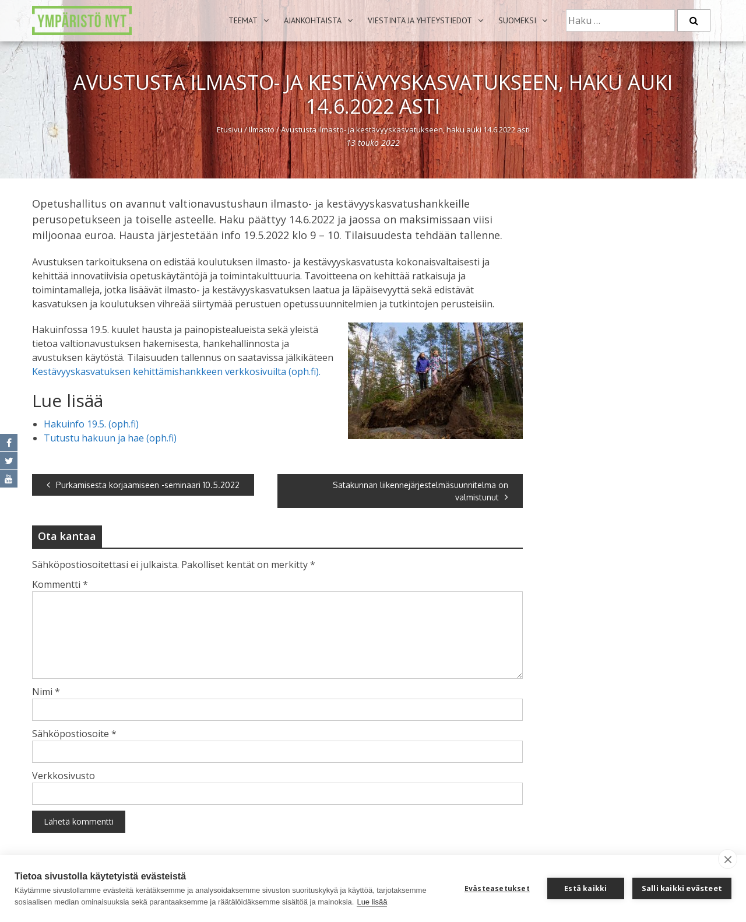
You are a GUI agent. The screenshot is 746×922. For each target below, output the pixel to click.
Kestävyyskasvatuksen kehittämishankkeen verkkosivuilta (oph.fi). (176, 371)
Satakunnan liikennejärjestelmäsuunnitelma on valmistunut (420, 491)
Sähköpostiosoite (74, 733)
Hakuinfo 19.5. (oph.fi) (91, 424)
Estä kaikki (585, 888)
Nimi (46, 691)
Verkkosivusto (63, 775)
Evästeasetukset (497, 888)
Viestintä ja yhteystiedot (420, 20)
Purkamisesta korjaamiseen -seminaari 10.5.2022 (143, 485)
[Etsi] (693, 20)
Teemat (243, 20)
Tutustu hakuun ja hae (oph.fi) (110, 438)
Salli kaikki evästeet (682, 888)
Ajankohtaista (313, 20)
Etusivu (229, 129)
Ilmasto (262, 129)
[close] (727, 859)
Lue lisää (372, 902)
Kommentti (60, 584)
